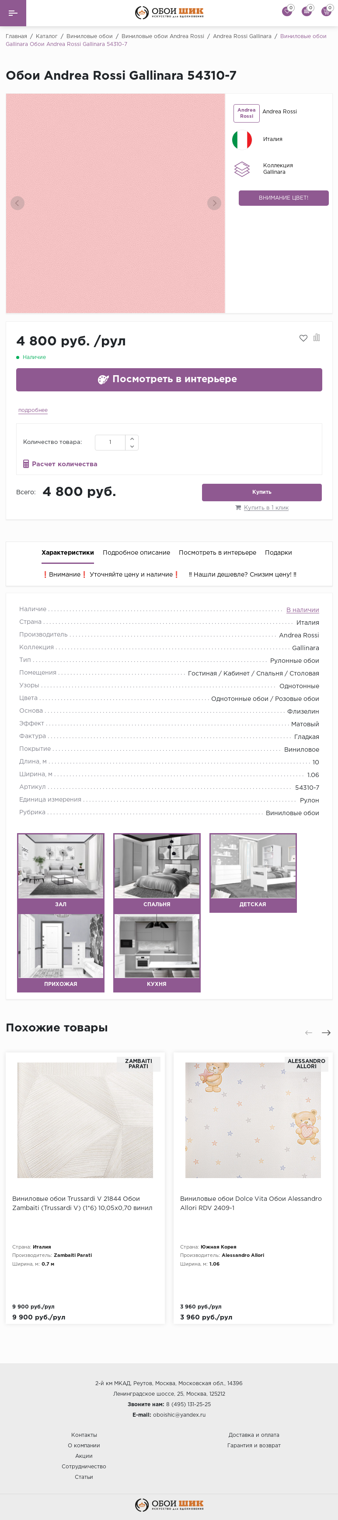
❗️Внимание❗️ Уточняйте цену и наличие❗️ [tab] (111, 574)
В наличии (302, 610)
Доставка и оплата (254, 1435)
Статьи (84, 1477)
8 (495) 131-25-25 (188, 1404)
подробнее (33, 410)
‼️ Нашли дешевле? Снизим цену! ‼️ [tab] (242, 574)
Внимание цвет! (283, 198)
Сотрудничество (84, 1466)
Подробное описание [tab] (136, 553)
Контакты (84, 1435)
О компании (84, 1445)
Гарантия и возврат (254, 1445)
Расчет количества (65, 464)
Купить (262, 492)
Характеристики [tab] (68, 553)
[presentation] (17, 203)
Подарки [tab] (278, 553)
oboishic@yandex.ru (179, 1415)
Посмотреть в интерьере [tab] (217, 553)
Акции (84, 1456)
